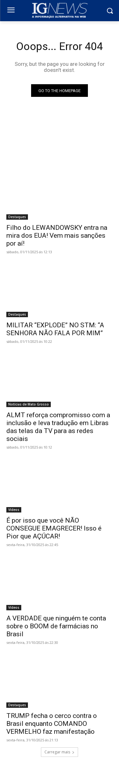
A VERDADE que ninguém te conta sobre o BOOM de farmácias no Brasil (56, 626)
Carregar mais (59, 752)
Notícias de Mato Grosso (28, 404)
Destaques (17, 217)
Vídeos (13, 509)
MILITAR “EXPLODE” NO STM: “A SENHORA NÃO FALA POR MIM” (55, 329)
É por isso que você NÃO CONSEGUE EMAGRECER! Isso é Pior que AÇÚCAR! (54, 528)
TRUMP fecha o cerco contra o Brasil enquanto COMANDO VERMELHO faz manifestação (51, 723)
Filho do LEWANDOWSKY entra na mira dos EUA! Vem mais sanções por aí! (56, 235)
